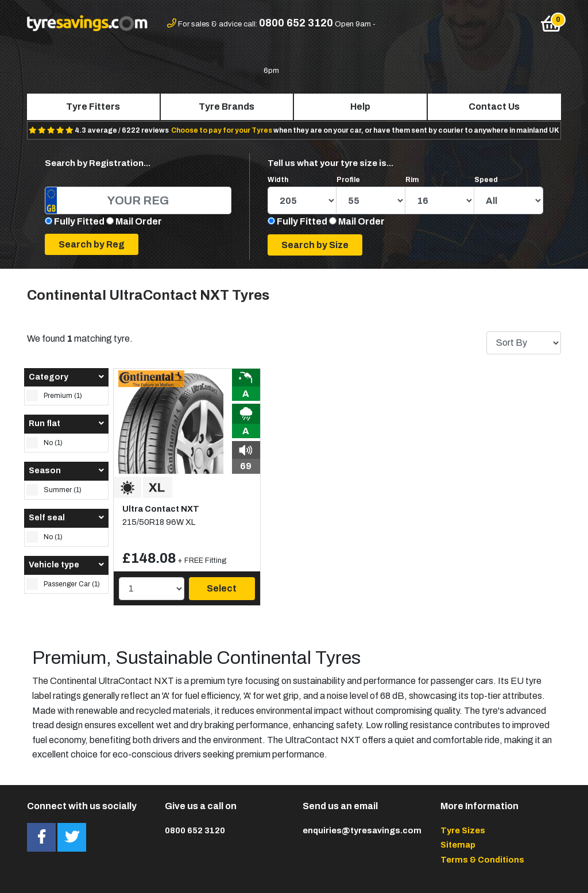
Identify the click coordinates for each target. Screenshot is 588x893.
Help (360, 106)
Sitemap (457, 844)
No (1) (44, 443)
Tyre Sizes (462, 830)
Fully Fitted (79, 221)
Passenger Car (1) (63, 584)
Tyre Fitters (93, 106)
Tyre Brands (226, 106)
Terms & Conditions (482, 859)
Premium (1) (54, 395)
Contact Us (494, 106)
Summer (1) (54, 490)
